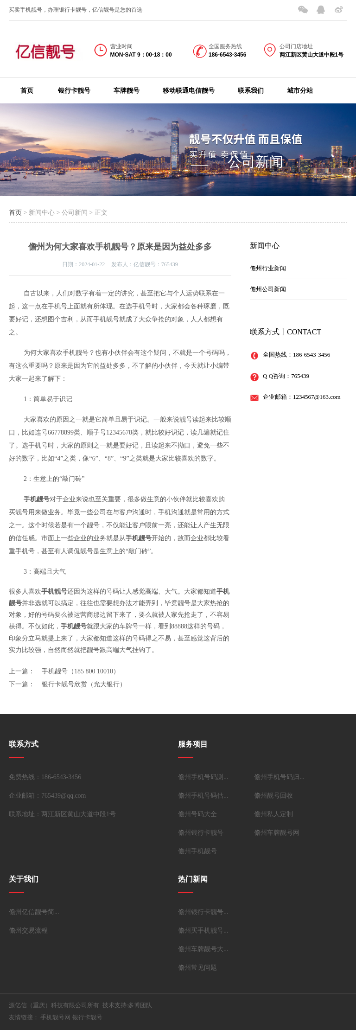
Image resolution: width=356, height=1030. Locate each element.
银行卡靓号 (74, 90)
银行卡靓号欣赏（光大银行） (84, 684)
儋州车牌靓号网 (276, 832)
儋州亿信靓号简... (34, 911)
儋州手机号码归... (279, 777)
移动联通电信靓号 (189, 90)
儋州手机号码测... (203, 777)
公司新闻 (255, 161)
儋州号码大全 (197, 814)
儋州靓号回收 (273, 795)
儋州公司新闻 (268, 289)
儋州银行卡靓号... (203, 911)
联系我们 (251, 90)
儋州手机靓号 (197, 851)
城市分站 (300, 90)
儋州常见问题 (197, 967)
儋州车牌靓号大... (203, 949)
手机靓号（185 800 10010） (81, 671)
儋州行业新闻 (268, 268)
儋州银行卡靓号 (200, 832)
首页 (26, 90)
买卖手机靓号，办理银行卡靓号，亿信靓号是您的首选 (75, 9)
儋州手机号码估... (203, 795)
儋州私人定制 (273, 814)
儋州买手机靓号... (203, 930)
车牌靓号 (127, 90)
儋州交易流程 (28, 930)
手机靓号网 (55, 1017)
